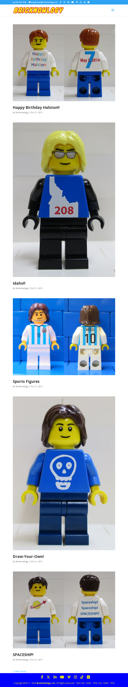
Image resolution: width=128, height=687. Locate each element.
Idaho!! (19, 283)
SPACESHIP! (23, 654)
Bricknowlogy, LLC (46, 683)
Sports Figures (26, 381)
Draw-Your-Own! (28, 556)
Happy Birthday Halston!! (36, 107)
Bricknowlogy (22, 112)
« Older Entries (19, 671)
